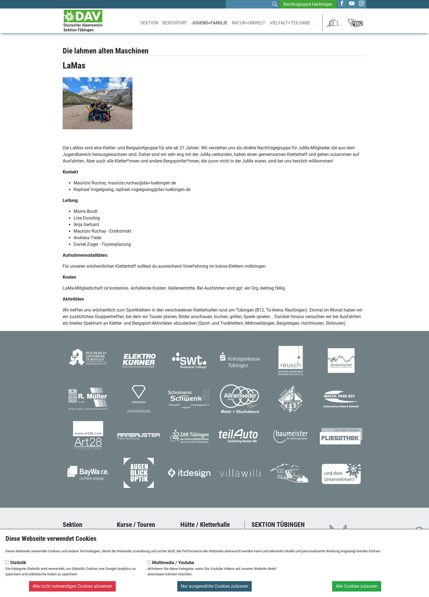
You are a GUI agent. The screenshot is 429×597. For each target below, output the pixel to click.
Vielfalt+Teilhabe (290, 22)
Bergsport (175, 22)
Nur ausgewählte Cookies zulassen (214, 586)
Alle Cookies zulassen (357, 586)
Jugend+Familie (209, 22)
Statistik (15, 562)
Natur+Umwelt (248, 22)
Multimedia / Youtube (170, 562)
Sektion (149, 22)
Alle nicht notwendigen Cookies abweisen (72, 586)
